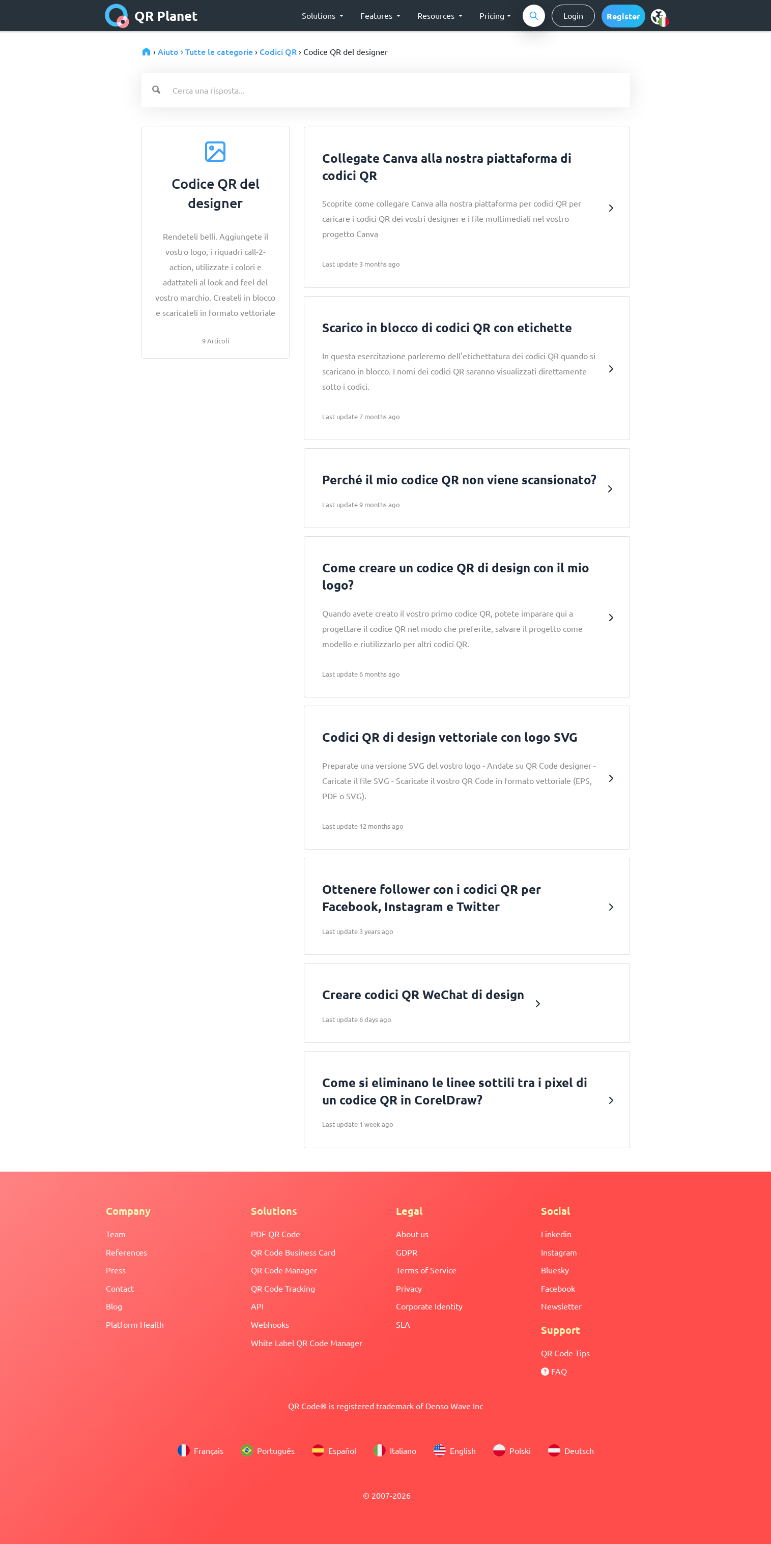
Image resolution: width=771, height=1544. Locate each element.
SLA (403, 1324)
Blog (114, 1306)
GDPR (406, 1252)
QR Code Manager (284, 1270)
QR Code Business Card (293, 1252)
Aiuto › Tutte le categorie (205, 51)
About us (412, 1234)
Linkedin (556, 1234)
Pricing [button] (491, 15)
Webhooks (270, 1324)
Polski (512, 1450)
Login (573, 15)
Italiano (395, 1450)
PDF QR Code (275, 1234)
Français (200, 1450)
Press (116, 1270)
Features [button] (377, 15)
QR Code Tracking (283, 1288)
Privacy (409, 1288)
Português (268, 1450)
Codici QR (278, 51)
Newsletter (561, 1306)
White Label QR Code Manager (306, 1342)
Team (116, 1234)
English (455, 1450)
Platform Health (135, 1324)
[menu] (658, 16)
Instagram (559, 1252)
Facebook (558, 1288)
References (126, 1252)
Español (334, 1450)
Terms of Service (426, 1270)
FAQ (554, 1371)
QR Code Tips (565, 1353)
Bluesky (555, 1270)
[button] (623, 16)
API (257, 1306)
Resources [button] (436, 15)
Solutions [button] (319, 15)
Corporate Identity (429, 1306)
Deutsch (571, 1450)
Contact (120, 1288)
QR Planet (151, 16)
